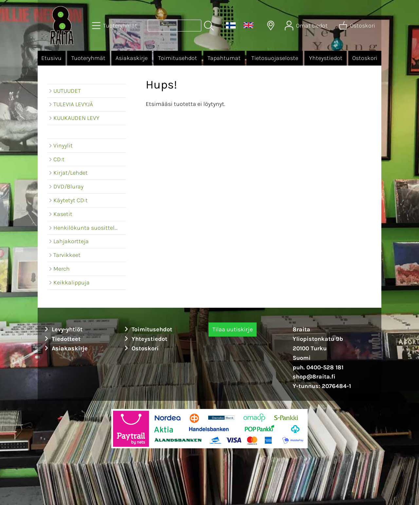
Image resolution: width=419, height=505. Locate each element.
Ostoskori (364, 58)
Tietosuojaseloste (274, 58)
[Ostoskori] (357, 25)
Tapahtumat (224, 58)
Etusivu (51, 58)
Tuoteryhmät (88, 58)
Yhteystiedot (325, 58)
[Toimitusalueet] (271, 25)
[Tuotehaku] (174, 25)
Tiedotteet (62, 338)
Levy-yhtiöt (62, 329)
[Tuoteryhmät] (115, 25)
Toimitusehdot (177, 58)
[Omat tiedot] (307, 25)
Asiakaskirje (132, 58)
